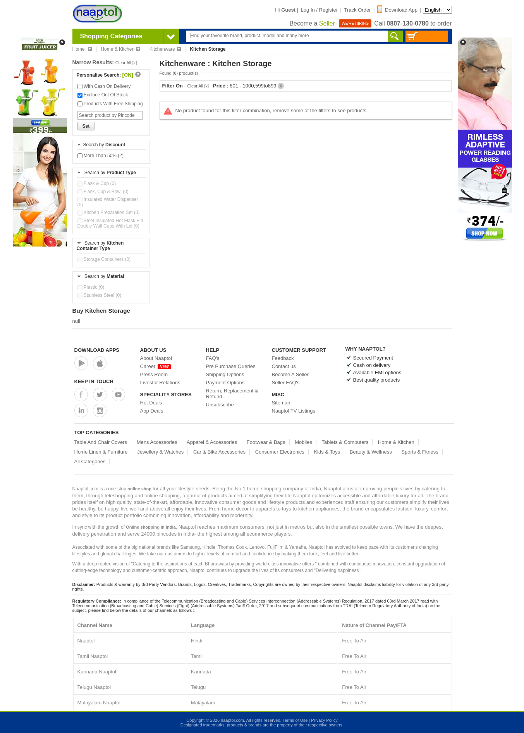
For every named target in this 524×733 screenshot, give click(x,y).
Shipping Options (225, 374)
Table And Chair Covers (100, 442)
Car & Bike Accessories (219, 452)
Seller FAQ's (286, 382)
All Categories (90, 461)
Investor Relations (160, 382)
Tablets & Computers (345, 442)
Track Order (357, 10)
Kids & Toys (327, 452)
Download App (397, 10)
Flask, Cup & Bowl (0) (103, 191)
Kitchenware (165, 49)
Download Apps (97, 350)
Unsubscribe (220, 405)
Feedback (283, 358)
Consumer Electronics (279, 452)
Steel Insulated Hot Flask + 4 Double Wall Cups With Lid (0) (110, 223)
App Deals (151, 411)
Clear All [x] (126, 62)
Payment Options (225, 382)
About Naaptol (156, 358)
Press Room (154, 374)
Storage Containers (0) (104, 259)
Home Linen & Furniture (101, 452)
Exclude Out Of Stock (102, 95)
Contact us (284, 366)
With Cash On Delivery (104, 86)
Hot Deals (151, 403)
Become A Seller (290, 374)
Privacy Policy (324, 720)
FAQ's (213, 358)
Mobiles (303, 442)
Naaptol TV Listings (294, 411)
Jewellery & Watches (160, 452)
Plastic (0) (91, 287)
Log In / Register (319, 10)
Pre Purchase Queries (231, 366)
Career (155, 366)
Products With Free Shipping (110, 103)
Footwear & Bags (266, 442)
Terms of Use (295, 720)
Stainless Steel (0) (99, 295)
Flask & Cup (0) (96, 183)
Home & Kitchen (120, 49)
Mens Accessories (157, 442)
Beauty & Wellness (371, 452)
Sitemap (281, 403)
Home (82, 49)
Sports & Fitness (419, 452)
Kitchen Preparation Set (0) (108, 212)
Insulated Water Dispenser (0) (107, 202)
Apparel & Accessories (212, 442)
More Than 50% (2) (100, 155)
